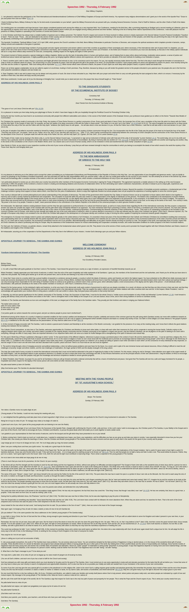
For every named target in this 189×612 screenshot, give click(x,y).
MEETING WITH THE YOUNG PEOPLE (94, 379)
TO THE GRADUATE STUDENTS (95, 87)
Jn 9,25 (146, 491)
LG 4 (115, 134)
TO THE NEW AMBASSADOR (94, 156)
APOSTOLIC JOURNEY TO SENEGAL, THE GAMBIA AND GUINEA (31, 241)
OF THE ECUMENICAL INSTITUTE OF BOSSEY (94, 90)
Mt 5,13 (105, 452)
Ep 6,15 (4, 320)
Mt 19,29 (119, 570)
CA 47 (90, 284)
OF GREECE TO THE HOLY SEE (94, 160)
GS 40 (149, 142)
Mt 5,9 (80, 320)
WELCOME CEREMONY (94, 245)
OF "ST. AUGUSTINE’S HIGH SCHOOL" (94, 383)
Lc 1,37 (58, 64)
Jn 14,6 (142, 524)
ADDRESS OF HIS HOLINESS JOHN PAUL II (21, 83)
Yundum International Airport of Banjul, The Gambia (25, 252)
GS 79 (56, 39)
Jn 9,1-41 (46, 467)
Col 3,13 (125, 140)
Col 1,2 (30, 18)
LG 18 (171, 295)
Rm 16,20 (39, 109)
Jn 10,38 (135, 123)
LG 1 (154, 138)
